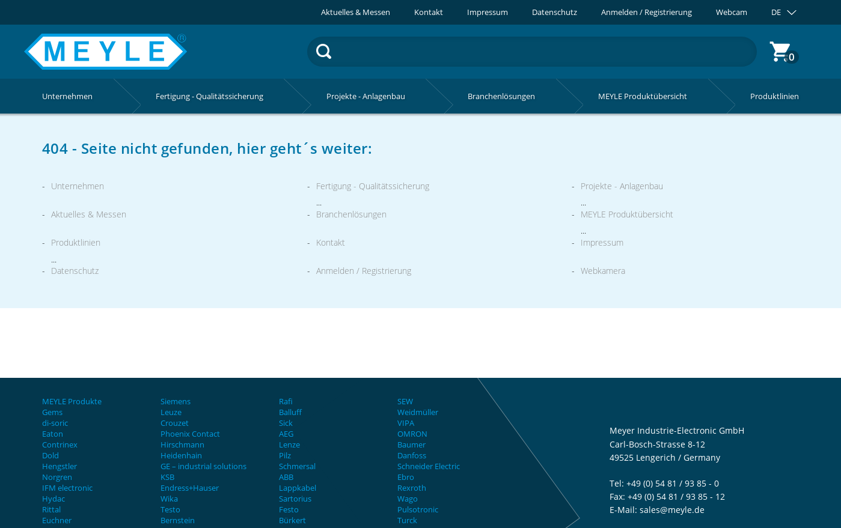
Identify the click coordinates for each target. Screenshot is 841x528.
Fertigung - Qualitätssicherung (372, 186)
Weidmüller (417, 412)
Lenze (289, 444)
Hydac (53, 498)
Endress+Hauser (190, 487)
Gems (52, 412)
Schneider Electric (428, 466)
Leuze (171, 412)
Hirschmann (182, 444)
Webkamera (603, 270)
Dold (50, 455)
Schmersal (297, 466)
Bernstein (178, 520)
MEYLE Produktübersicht (627, 214)
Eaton (52, 433)
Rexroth (411, 487)
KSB (167, 477)
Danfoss (411, 455)
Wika (169, 498)
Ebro (405, 477)
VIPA (405, 422)
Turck (407, 520)
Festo (289, 509)
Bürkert (292, 520)
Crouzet (175, 422)
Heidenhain (181, 455)
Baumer (411, 444)
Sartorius (295, 498)
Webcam (731, 12)
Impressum (487, 12)
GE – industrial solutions (203, 466)
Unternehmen (77, 186)
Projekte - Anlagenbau (622, 186)
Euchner (57, 520)
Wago (407, 498)
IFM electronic (67, 487)
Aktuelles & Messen (355, 12)
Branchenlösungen (351, 214)
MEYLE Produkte (72, 401)
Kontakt (428, 12)
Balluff (290, 412)
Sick (286, 422)
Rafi (286, 401)
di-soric (55, 422)
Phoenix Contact (190, 433)
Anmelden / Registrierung (646, 12)
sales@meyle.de (672, 509)
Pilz (285, 455)
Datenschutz (554, 12)
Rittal (51, 509)
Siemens (176, 401)
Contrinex (60, 444)
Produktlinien (75, 242)
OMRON (412, 433)
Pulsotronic (417, 509)
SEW (405, 401)
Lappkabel (297, 487)
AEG (286, 433)
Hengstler (59, 466)
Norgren (57, 477)
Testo (170, 509)
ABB (286, 477)
